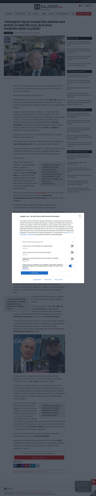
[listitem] (48, 242)
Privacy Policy (58, 279)
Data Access (48, 279)
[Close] (80, 216)
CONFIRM (34, 273)
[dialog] (48, 248)
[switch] (71, 246)
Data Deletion (37, 279)
